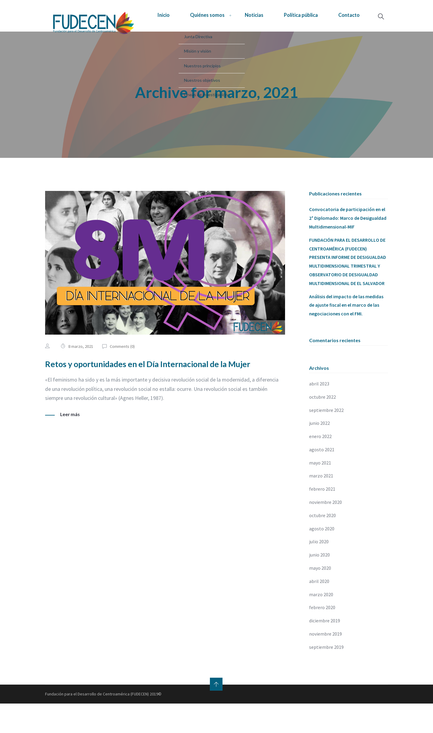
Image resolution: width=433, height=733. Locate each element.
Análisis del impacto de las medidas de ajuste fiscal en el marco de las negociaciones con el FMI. (346, 334)
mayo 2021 (320, 492)
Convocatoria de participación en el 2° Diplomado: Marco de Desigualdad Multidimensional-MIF (347, 247)
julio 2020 (319, 571)
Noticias (205, 38)
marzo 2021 (321, 505)
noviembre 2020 (325, 532)
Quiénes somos (152, 38)
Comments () (123, 376)
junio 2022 (319, 452)
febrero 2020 (322, 637)
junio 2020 (319, 584)
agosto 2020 (321, 558)
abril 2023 (319, 413)
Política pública (258, 38)
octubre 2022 (322, 426)
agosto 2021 (321, 479)
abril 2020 (319, 611)
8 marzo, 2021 (80, 376)
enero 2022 (320, 466)
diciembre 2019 (324, 650)
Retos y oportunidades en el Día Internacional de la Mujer (161, 392)
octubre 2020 (322, 545)
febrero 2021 (322, 518)
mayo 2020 (320, 597)
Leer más (70, 443)
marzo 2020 (321, 624)
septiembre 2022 (326, 439)
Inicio (102, 38)
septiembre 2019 (326, 676)
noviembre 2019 (325, 663)
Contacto (313, 38)
